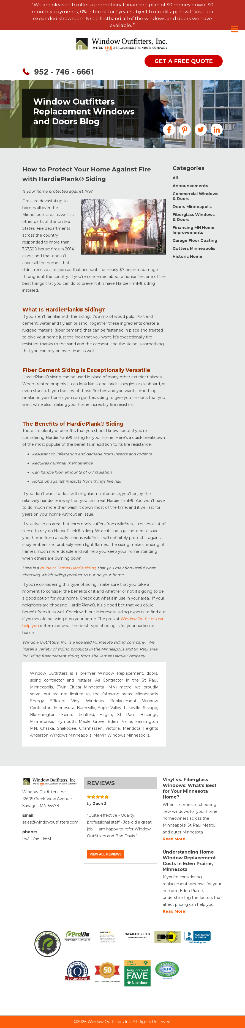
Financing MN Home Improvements (193, 230)
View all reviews (105, 854)
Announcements (190, 185)
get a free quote (183, 61)
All (175, 177)
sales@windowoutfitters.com (50, 822)
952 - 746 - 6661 (64, 73)
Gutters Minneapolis (194, 248)
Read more (174, 838)
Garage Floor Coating (195, 240)
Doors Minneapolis (192, 206)
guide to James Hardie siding (68, 567)
